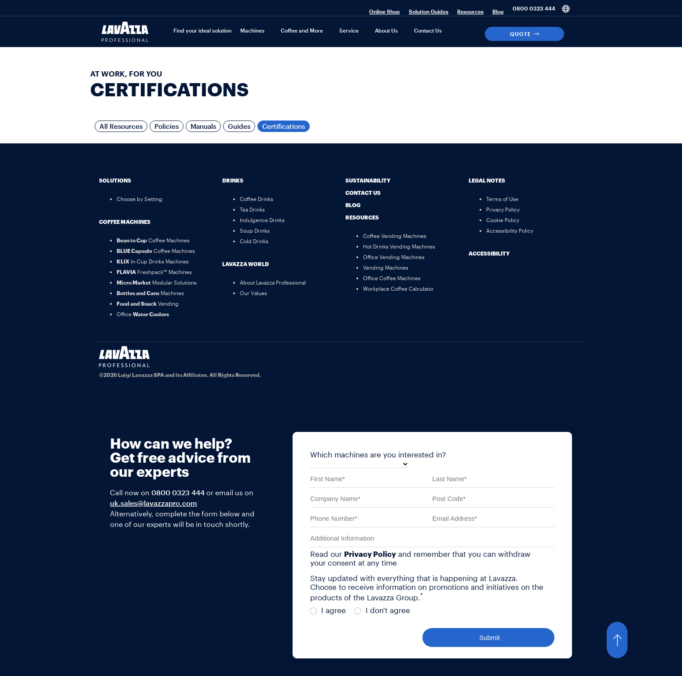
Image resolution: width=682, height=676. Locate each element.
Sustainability (367, 180)
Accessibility (489, 253)
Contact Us (428, 30)
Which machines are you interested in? (378, 454)
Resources (470, 11)
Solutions (115, 180)
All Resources (121, 126)
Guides (239, 126)
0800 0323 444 (534, 8)
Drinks (232, 180)
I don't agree (382, 610)
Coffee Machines (124, 222)
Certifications (283, 126)
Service (349, 30)
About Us (386, 30)
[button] (625, 639)
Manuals (203, 126)
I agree (328, 610)
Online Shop (384, 11)
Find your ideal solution (202, 30)
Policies (166, 126)
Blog (498, 11)
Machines (252, 30)
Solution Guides (428, 11)
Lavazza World (245, 264)
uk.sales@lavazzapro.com (153, 503)
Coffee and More (302, 30)
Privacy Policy (370, 553)
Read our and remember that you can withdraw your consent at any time (420, 558)
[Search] (574, 33)
